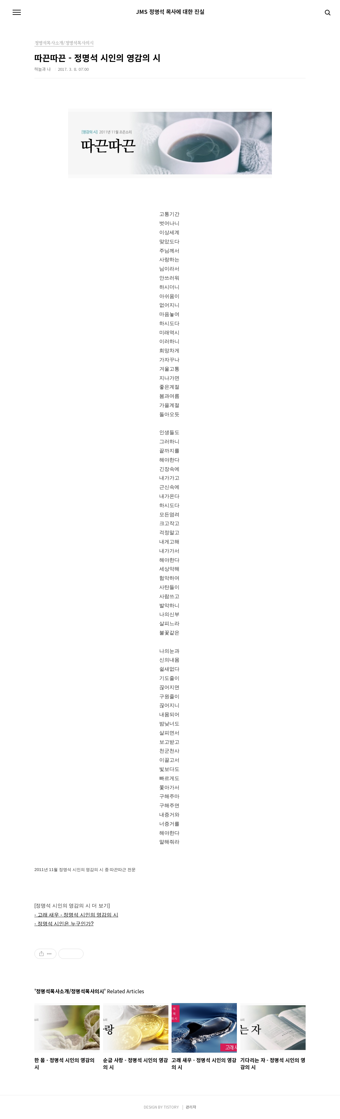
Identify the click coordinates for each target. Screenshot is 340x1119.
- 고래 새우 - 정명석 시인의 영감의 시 (76, 914)
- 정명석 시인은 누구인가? (64, 923)
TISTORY (171, 1107)
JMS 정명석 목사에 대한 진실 (170, 12)
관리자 (191, 1107)
